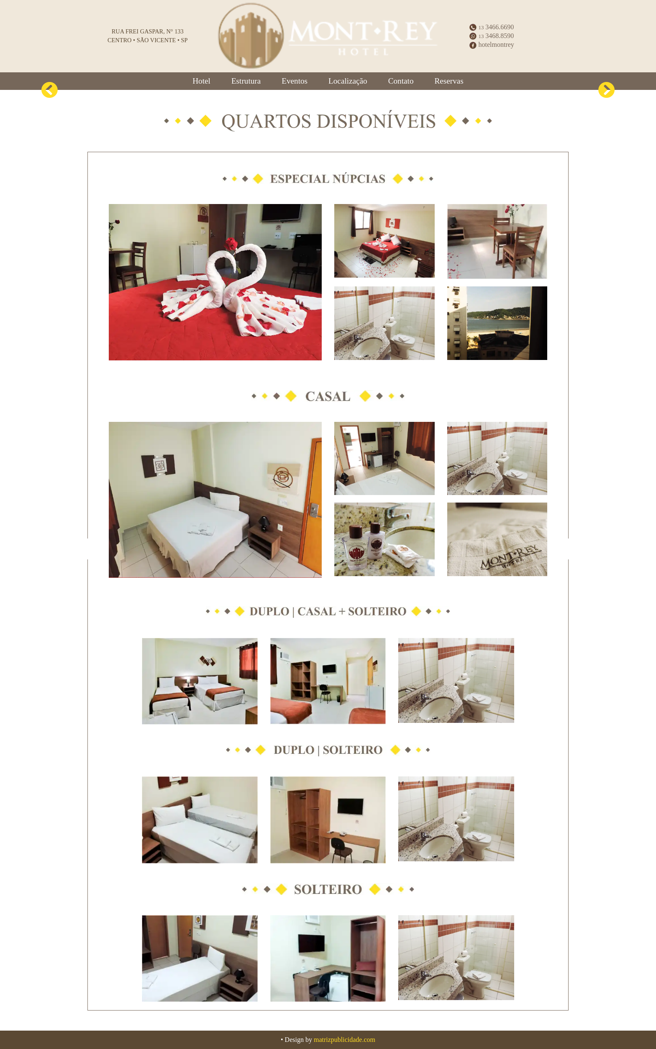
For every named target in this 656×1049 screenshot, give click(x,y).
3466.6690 (491, 27)
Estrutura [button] (246, 81)
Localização (347, 81)
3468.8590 (491, 35)
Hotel (201, 81)
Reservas (448, 81)
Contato (401, 81)
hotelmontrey (491, 44)
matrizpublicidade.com (344, 1039)
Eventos (295, 81)
